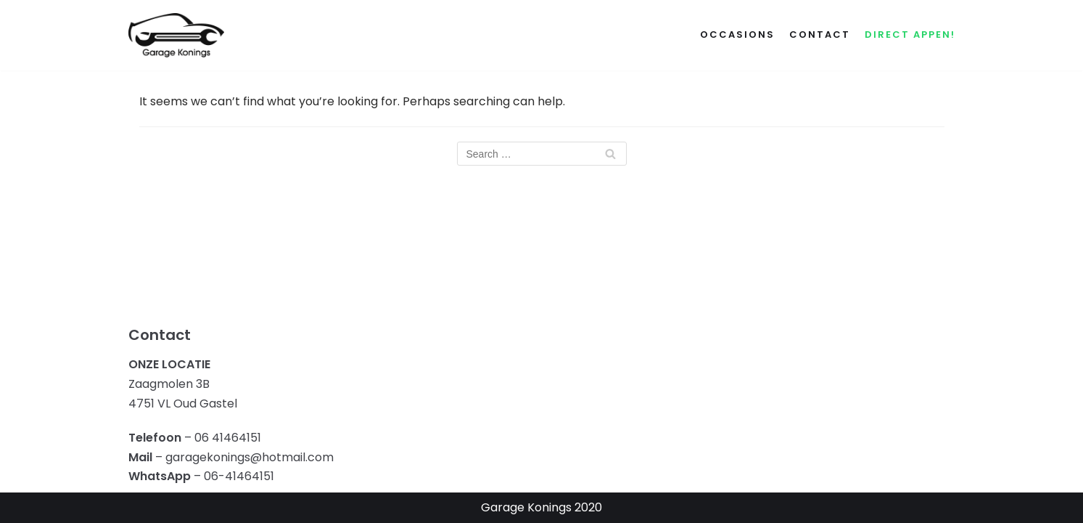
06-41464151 (239, 476)
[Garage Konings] (176, 35)
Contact (819, 34)
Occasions (737, 34)
